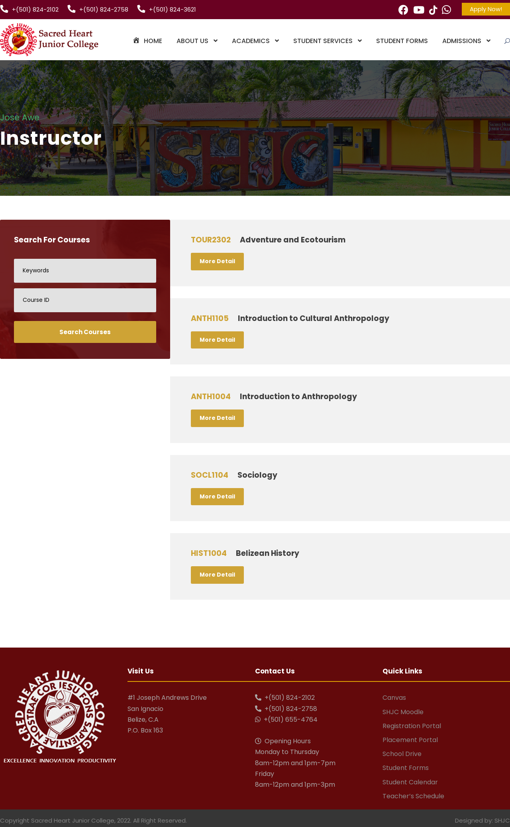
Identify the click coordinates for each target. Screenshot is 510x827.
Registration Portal (411, 726)
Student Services (323, 40)
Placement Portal (410, 739)
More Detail (217, 261)
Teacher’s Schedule (413, 796)
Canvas (394, 697)
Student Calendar (410, 782)
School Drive (402, 753)
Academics (251, 40)
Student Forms (402, 40)
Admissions (461, 40)
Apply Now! (486, 9)
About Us (192, 40)
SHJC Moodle (403, 712)
